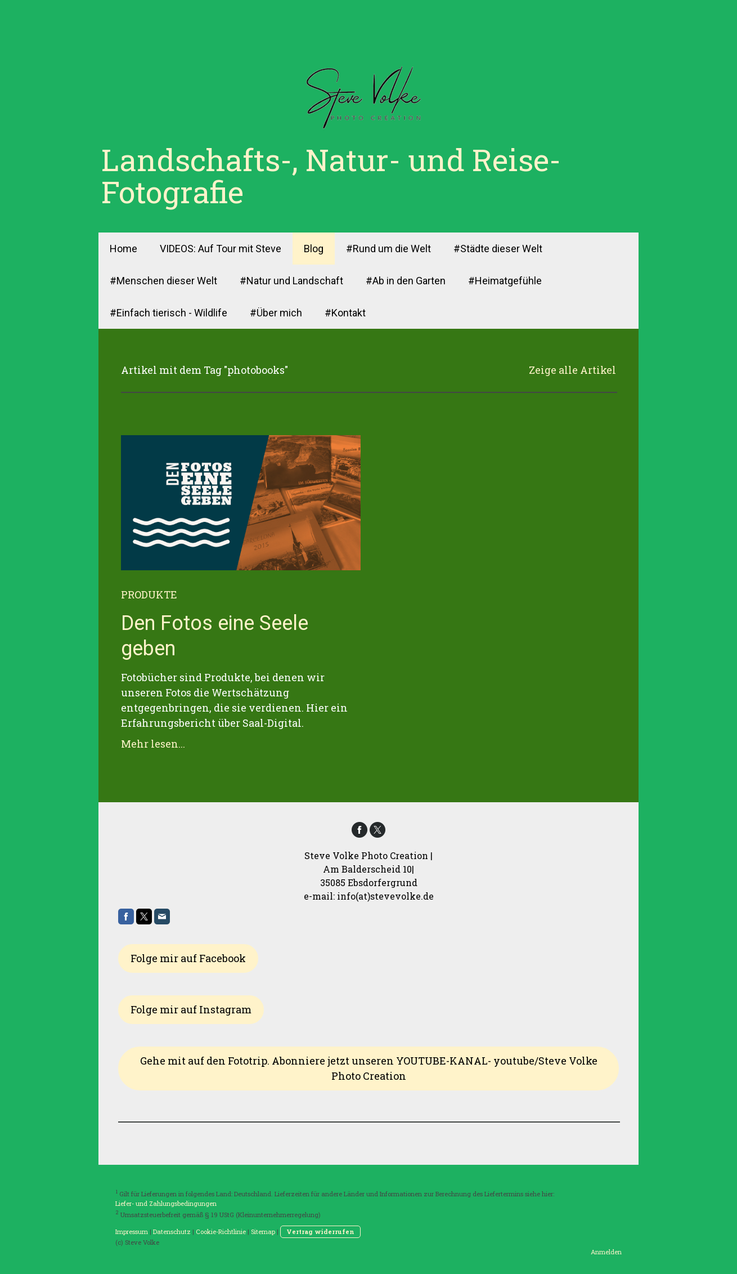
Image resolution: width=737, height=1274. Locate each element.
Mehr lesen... (153, 743)
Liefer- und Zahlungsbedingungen (166, 1203)
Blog (313, 248)
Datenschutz (172, 1231)
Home (123, 248)
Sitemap (263, 1231)
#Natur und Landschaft (291, 281)
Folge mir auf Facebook (188, 958)
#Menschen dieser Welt (163, 281)
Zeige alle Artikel (572, 370)
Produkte (149, 594)
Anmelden (606, 1252)
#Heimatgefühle (505, 281)
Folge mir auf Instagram (191, 1009)
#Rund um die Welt (388, 248)
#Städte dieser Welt (497, 248)
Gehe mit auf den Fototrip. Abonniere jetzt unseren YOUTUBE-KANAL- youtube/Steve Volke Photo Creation (368, 1068)
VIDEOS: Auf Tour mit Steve (220, 248)
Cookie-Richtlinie (221, 1231)
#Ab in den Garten (406, 281)
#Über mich (276, 313)
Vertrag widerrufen (320, 1231)
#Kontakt (345, 313)
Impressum (131, 1231)
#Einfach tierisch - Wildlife (168, 313)
